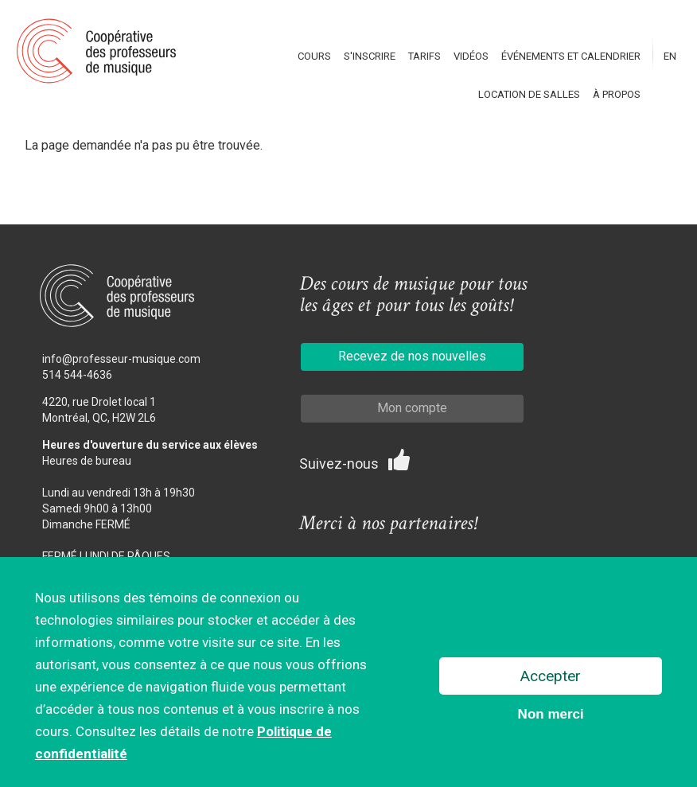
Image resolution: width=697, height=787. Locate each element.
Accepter (550, 677)
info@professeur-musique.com (121, 359)
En (670, 56)
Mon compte (412, 407)
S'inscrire (369, 56)
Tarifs (424, 56)
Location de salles (529, 94)
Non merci (551, 715)
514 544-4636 (77, 374)
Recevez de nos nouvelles (412, 356)
